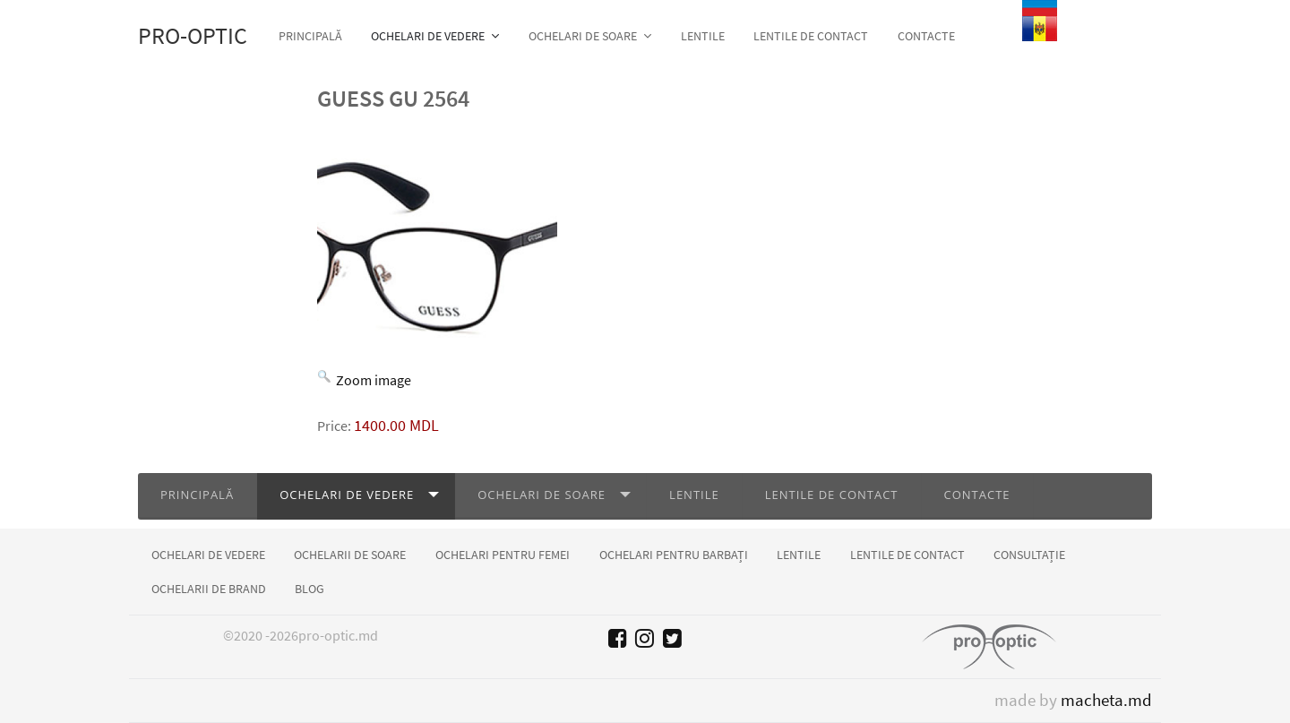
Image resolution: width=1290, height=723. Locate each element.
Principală (197, 494)
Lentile (694, 494)
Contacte (977, 494)
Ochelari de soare (541, 494)
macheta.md (1106, 700)
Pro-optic (192, 36)
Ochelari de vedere (347, 494)
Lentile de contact (832, 494)
